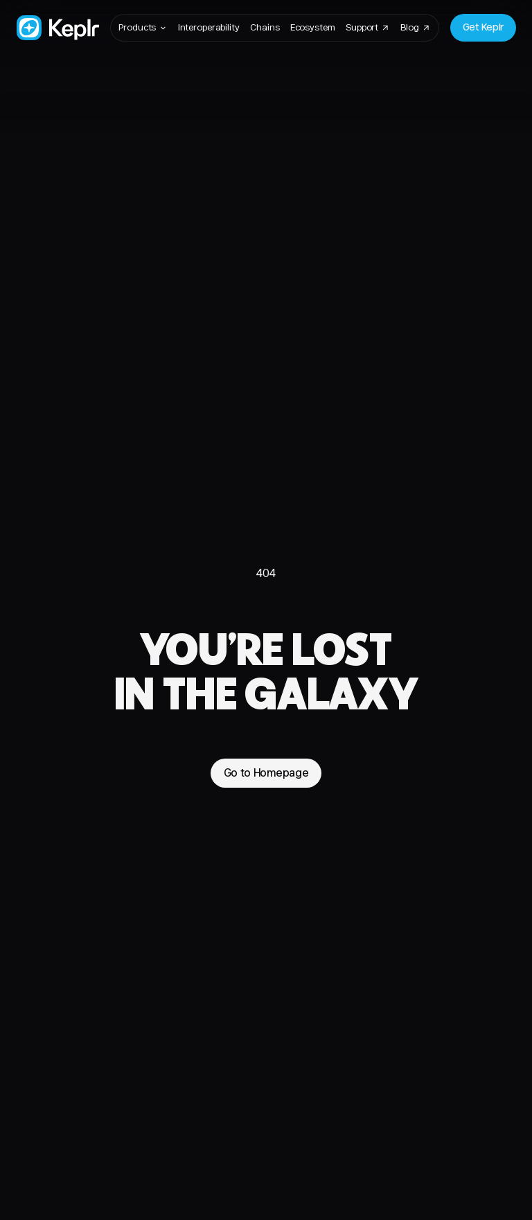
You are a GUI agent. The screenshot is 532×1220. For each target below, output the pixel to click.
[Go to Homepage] (58, 28)
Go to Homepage (266, 772)
